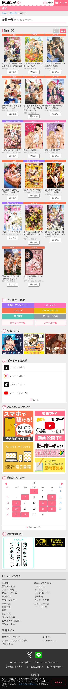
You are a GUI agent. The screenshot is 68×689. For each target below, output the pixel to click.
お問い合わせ (53, 666)
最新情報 (6, 596)
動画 (4, 610)
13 (16, 503)
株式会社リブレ (9, 637)
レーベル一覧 (50, 323)
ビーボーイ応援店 (10, 621)
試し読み (12, 72)
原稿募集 (6, 607)
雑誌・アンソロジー (18, 305)
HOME (5, 583)
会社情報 (24, 662)
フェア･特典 (8, 590)
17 (52, 503)
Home (4, 13)
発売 (50, 3)
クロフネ (6, 644)
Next (62, 484)
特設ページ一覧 (9, 593)
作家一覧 (13, 13)
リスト (56, 31)
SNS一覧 (35, 400)
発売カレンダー (35, 527)
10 (52, 497)
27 (16, 515)
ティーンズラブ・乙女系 (14, 640)
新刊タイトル (8, 586)
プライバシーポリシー (28, 684)
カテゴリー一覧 (17, 323)
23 (43, 509)
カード (63, 31)
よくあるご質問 (33, 666)
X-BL (44, 637)
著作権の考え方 (13, 666)
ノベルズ (18, 310)
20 (16, 509)
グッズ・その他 (50, 316)
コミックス (50, 305)
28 (25, 515)
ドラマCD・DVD (50, 310)
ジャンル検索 (8, 617)
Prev (6, 484)
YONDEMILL (48, 640)
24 (52, 509)
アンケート (7, 624)
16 (43, 503)
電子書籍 (18, 316)
